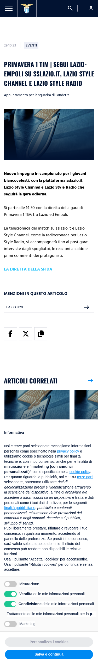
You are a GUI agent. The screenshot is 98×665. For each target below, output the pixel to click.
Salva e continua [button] (48, 654)
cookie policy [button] (80, 472)
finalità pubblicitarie (19, 508)
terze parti (85, 477)
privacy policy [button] (68, 451)
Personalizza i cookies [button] (49, 642)
